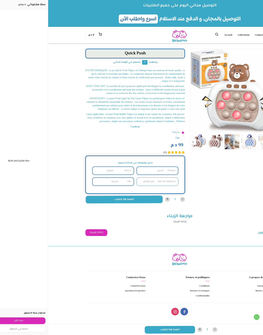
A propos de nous (217, 286)
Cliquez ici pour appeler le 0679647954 (243, 322)
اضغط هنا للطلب (75, 199)
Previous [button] (223, 142)
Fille (129, 138)
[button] (168, 35)
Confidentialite (155, 296)
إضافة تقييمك (48, 232)
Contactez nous (215, 35)
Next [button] (145, 142)
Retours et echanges (152, 291)
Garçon (128, 132)
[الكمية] (127, 199)
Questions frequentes (87, 291)
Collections (195, 35)
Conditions (156, 286)
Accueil (180, 35)
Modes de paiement (216, 291)
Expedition (221, 296)
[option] (184, 90)
